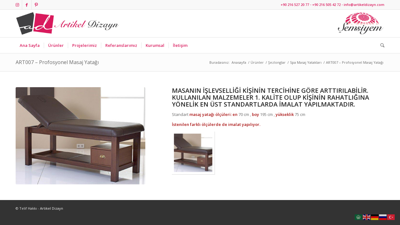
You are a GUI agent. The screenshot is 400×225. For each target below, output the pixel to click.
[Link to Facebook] (26, 4)
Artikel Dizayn (51, 208)
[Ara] (380, 45)
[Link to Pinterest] (36, 4)
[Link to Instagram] (17, 4)
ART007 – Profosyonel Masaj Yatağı (57, 62)
